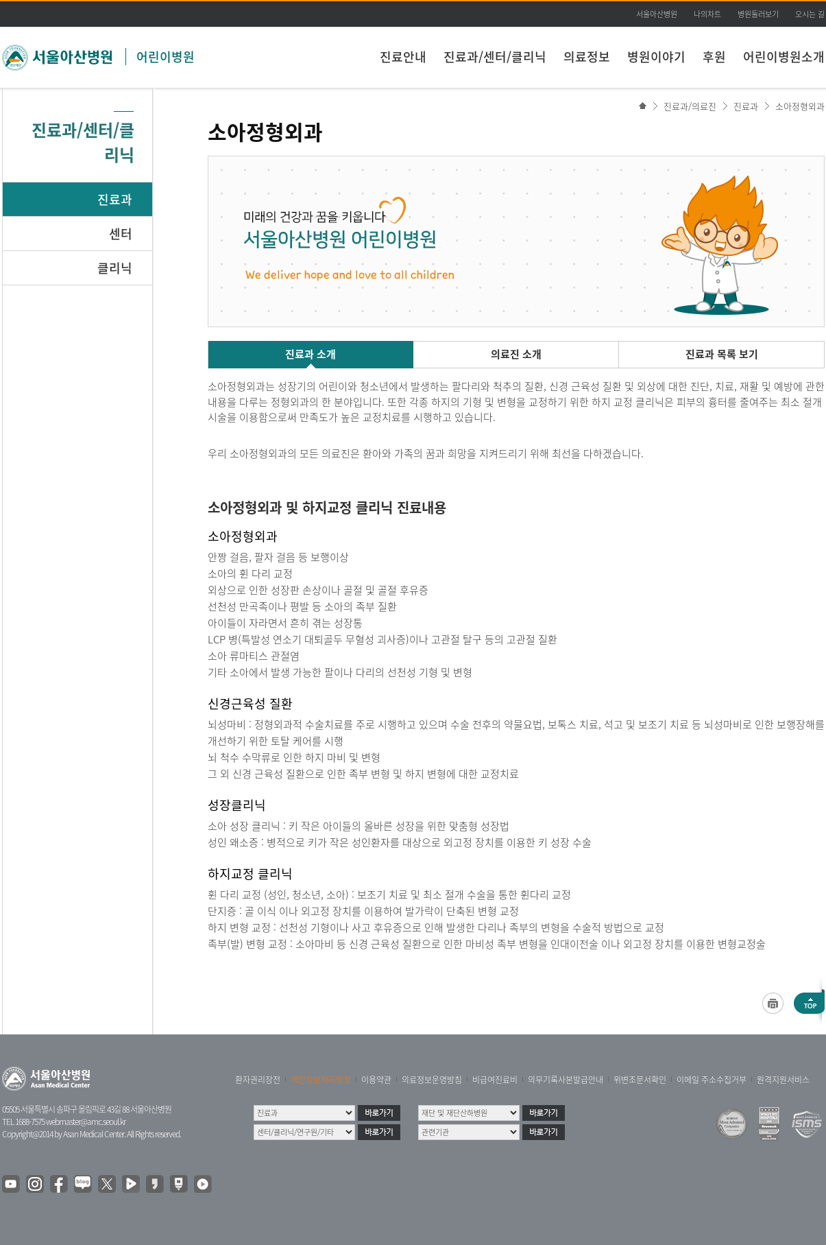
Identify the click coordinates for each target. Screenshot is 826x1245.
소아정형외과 (800, 106)
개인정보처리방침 (321, 1080)
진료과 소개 (310, 353)
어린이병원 (165, 56)
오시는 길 (810, 14)
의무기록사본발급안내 (565, 1080)
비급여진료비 (495, 1080)
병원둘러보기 (758, 14)
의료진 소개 (516, 353)
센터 (120, 233)
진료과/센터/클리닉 (495, 56)
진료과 (114, 199)
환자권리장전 (257, 1080)
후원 (714, 56)
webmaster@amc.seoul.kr (85, 1121)
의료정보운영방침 (432, 1080)
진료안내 (403, 56)
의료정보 (586, 56)
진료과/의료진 (690, 106)
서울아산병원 (656, 14)
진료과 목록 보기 (721, 353)
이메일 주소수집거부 (711, 1080)
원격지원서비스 (783, 1080)
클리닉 (114, 268)
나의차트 (707, 14)
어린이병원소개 (784, 56)
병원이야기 (656, 56)
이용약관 (376, 1080)
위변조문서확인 (640, 1080)
